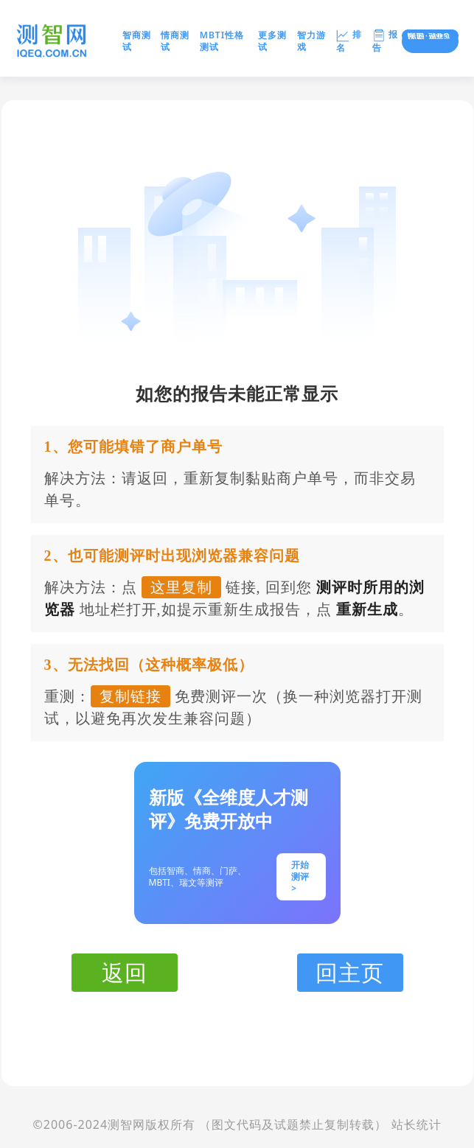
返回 (124, 972)
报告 (385, 41)
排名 (349, 41)
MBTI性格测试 (222, 41)
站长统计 (416, 1124)
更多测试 (272, 41)
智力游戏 (311, 41)
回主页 (350, 972)
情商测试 (175, 41)
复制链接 (130, 696)
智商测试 (136, 41)
